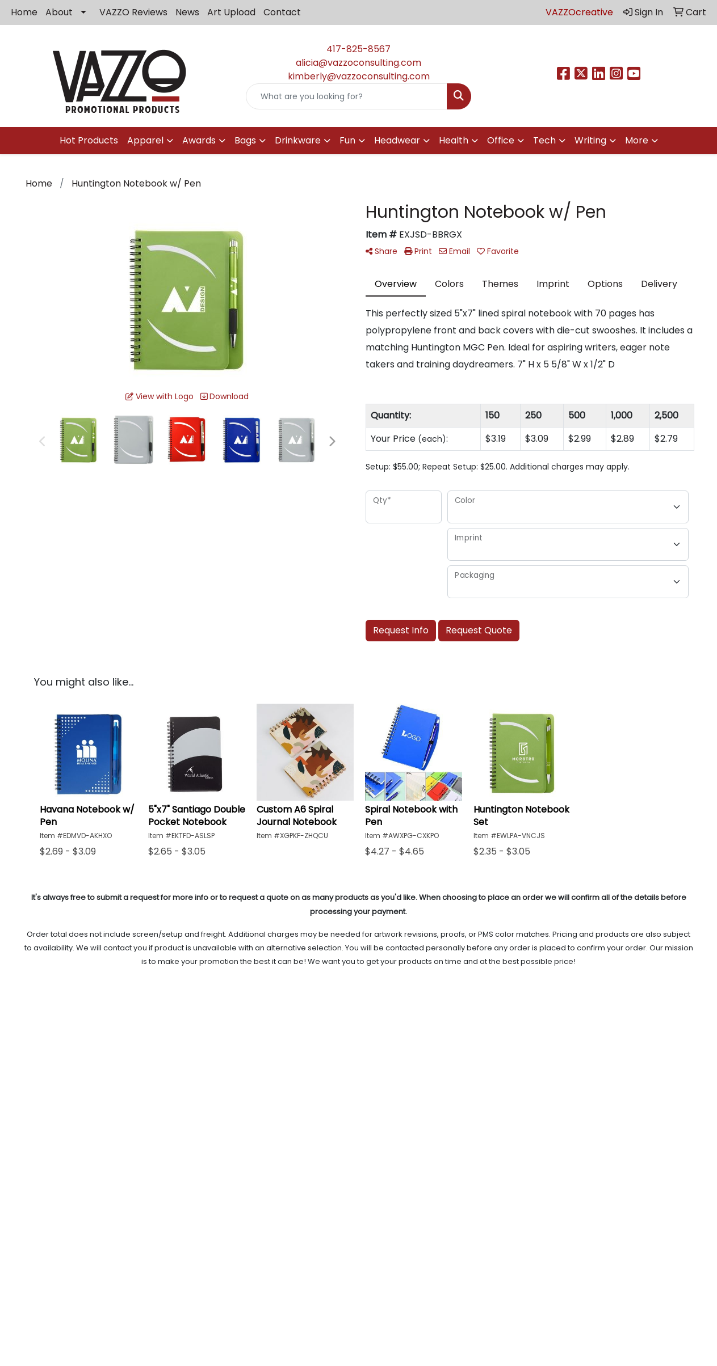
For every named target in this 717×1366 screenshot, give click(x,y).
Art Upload (231, 12)
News (187, 12)
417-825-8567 (358, 49)
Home (24, 12)
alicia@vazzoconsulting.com (358, 62)
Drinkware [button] (298, 140)
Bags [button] (245, 140)
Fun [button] (347, 140)
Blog (269, 1047)
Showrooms (448, 1078)
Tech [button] (544, 140)
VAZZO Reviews (133, 12)
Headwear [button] (397, 140)
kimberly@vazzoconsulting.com (359, 76)
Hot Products (89, 140)
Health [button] (453, 140)
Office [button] (500, 140)
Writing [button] (590, 140)
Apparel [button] (145, 140)
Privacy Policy (448, 1047)
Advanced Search (448, 1062)
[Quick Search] (346, 96)
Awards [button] (199, 140)
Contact (282, 12)
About (59, 12)
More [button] (636, 140)
